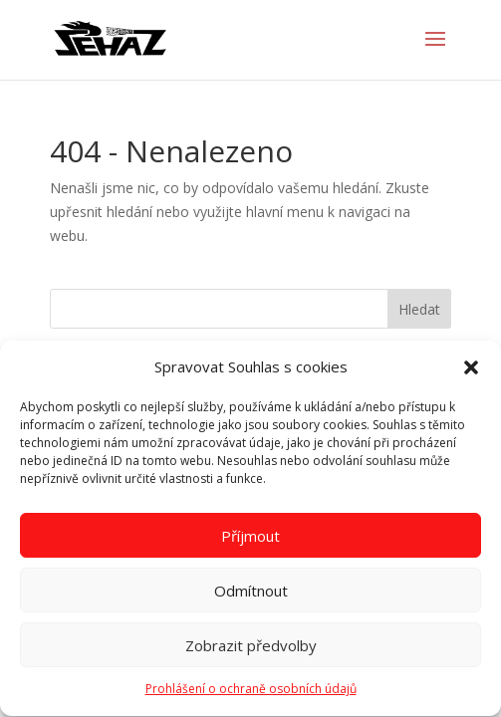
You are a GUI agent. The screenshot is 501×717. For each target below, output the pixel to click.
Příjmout (250, 540)
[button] (471, 371)
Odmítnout (251, 594)
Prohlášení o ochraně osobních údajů (251, 693)
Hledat (419, 309)
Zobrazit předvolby (251, 649)
